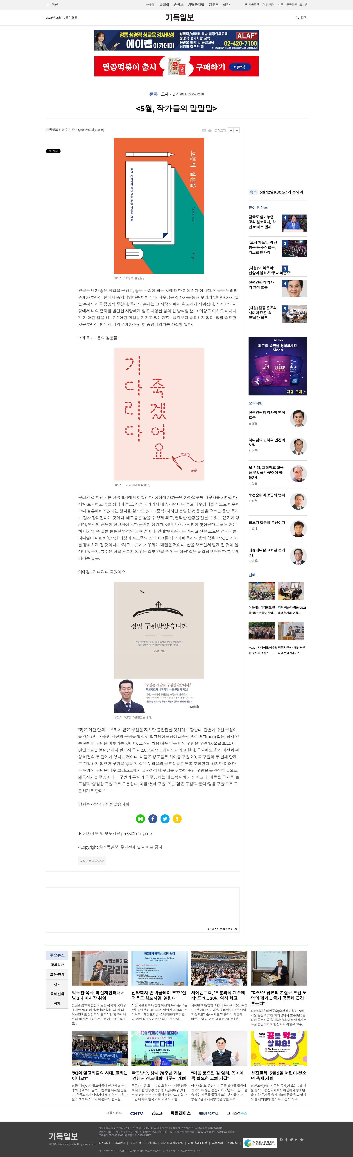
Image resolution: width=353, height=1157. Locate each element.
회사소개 (104, 1143)
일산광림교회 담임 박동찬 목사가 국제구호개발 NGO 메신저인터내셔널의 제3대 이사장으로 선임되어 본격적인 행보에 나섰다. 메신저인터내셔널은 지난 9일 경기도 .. (99, 1014)
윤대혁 (164, 4)
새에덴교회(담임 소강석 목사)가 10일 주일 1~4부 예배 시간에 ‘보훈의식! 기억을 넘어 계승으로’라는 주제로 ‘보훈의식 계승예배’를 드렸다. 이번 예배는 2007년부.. (219, 1012)
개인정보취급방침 (172, 1143)
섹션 (52, 4)
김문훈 (213, 4)
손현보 (178, 4)
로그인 (303, 5)
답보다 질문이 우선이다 (267, 522)
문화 (153, 94)
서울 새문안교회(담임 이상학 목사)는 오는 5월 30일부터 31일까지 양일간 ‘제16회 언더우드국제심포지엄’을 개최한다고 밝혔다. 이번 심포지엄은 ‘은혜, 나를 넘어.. (159, 1012)
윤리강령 (233, 1143)
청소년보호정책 (197, 1143)
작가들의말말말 (93, 861)
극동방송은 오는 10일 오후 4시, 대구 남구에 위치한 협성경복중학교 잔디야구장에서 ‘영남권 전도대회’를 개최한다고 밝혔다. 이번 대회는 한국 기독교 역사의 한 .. (159, 1092)
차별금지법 (196, 4)
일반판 (269, 5)
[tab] (57, 965)
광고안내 (120, 1143)
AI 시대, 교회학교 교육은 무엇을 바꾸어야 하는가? (266, 472)
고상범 (253, 483)
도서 (164, 94)
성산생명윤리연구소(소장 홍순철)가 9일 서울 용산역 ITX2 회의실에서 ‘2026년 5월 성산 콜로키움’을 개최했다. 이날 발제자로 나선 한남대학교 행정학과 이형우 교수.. (278, 1017)
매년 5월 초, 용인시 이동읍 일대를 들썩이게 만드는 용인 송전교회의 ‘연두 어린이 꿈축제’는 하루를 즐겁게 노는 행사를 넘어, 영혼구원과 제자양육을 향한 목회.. (219, 1092)
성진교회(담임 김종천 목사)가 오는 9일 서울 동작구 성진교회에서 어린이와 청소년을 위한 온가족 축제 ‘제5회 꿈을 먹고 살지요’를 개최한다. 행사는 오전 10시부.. (278, 1092)
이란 (226, 4)
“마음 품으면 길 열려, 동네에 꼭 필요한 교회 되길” (217, 1075)
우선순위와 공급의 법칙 (267, 495)
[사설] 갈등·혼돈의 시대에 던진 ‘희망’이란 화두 (263, 312)
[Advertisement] (278, 155)
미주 (280, 5)
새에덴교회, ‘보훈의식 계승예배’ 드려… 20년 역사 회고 (218, 995)
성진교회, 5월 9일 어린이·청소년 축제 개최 (278, 1075)
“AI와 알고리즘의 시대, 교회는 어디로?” (100, 1075)
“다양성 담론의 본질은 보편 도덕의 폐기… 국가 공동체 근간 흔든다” (278, 998)
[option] (263, 599)
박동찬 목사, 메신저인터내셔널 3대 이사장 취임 (98, 995)
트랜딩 (149, 5)
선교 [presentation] (57, 984)
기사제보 (151, 1143)
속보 (253, 192)
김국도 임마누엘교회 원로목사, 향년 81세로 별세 (262, 222)
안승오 (253, 561)
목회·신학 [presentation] (57, 994)
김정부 (253, 501)
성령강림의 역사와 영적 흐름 (261, 285)
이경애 (253, 528)
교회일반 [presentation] (57, 965)
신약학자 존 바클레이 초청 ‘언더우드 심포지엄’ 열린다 (158, 995)
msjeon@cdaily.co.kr (89, 129)
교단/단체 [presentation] (57, 974)
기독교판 (254, 5)
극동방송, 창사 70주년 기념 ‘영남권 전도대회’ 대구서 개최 (158, 1075)
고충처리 (217, 1143)
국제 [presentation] (57, 1003)
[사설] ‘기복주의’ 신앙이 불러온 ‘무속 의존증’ (270, 270)
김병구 (253, 450)
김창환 (253, 423)
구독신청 (291, 5)
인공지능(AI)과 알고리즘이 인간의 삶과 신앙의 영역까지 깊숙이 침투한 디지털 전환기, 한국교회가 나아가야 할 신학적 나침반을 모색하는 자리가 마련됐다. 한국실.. (99, 1092)
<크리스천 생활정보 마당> (222, 929)
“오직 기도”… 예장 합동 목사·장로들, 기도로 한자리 (263, 247)
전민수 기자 (67, 129)
